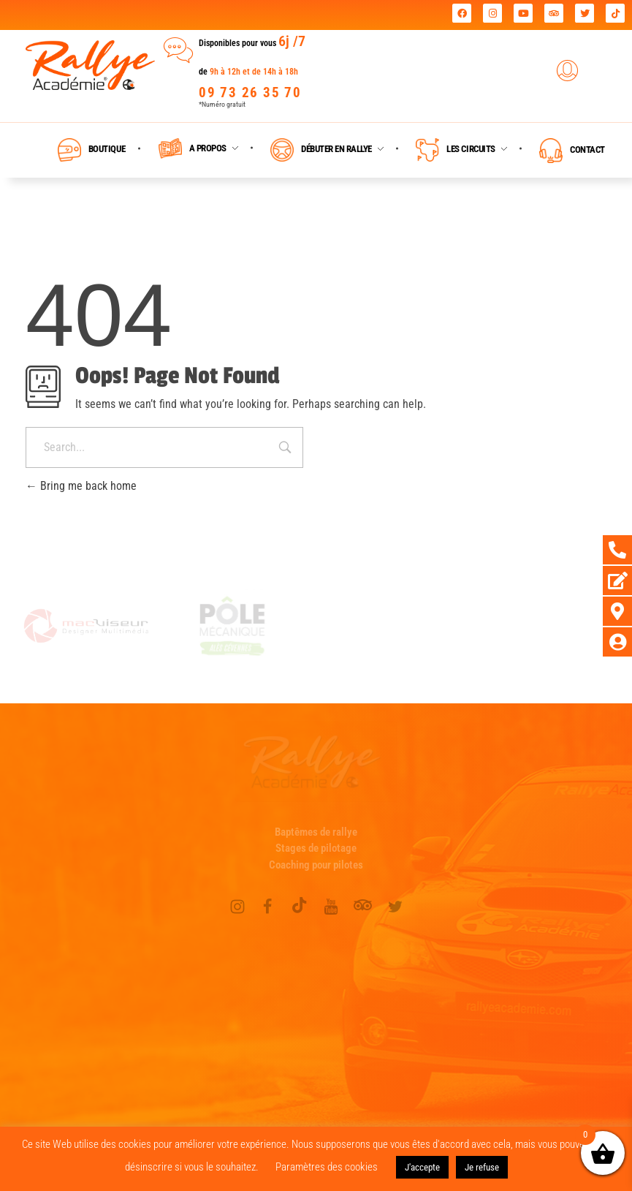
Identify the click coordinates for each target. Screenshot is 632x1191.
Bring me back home (81, 486)
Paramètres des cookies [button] (326, 1166)
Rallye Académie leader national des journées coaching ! (175, 15)
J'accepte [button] (422, 1167)
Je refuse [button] (482, 1167)
